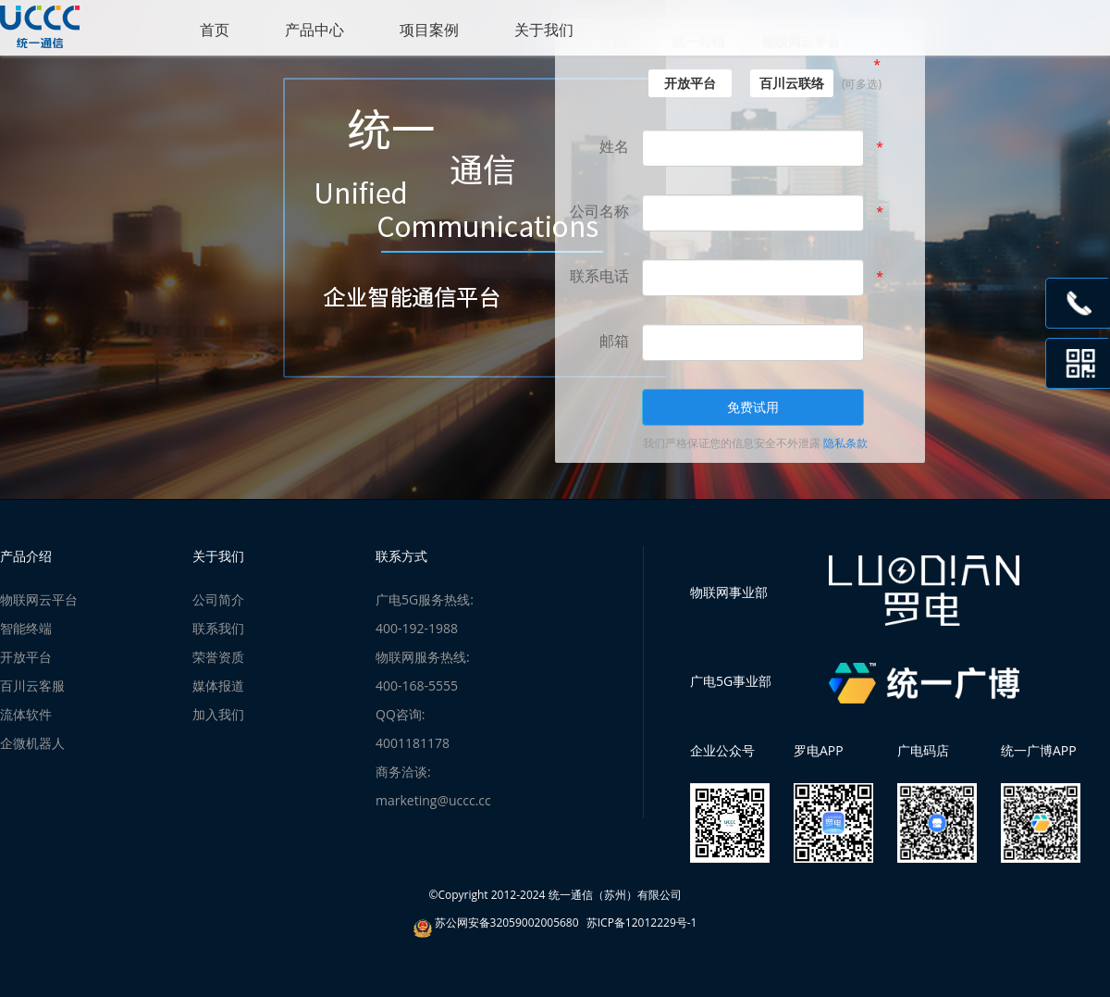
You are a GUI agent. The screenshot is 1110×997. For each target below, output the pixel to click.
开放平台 (690, 83)
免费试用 (753, 407)
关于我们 (544, 29)
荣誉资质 (218, 657)
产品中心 (314, 29)
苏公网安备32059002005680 (507, 922)
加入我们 (218, 714)
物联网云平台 (39, 599)
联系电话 (599, 276)
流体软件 (26, 714)
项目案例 (429, 29)
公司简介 (218, 599)
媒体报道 (218, 685)
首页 (214, 29)
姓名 (614, 146)
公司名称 (599, 211)
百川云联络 (791, 83)
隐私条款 (845, 443)
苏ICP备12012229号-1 (641, 922)
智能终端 (26, 628)
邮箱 (614, 340)
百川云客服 (32, 685)
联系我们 (218, 628)
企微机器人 (32, 743)
